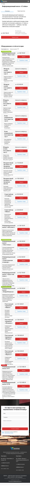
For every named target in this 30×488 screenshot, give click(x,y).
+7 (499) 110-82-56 (5, 462)
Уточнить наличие (15, 428)
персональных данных (8, 432)
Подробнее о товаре (21, 76)
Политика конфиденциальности (15, 481)
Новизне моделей (14, 49)
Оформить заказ (15, 37)
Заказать (21, 72)
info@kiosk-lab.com (5, 465)
